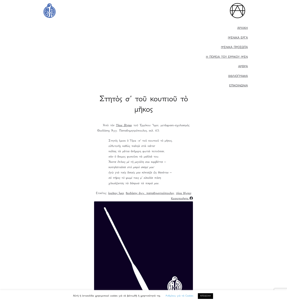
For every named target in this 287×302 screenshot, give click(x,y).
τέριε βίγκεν (183, 193)
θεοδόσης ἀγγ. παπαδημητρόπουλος (150, 193)
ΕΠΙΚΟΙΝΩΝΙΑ (238, 86)
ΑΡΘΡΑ (243, 66)
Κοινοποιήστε (182, 198)
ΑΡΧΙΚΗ (242, 28)
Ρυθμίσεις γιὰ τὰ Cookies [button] (179, 296)
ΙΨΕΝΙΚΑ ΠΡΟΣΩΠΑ (234, 47)
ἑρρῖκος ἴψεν (116, 193)
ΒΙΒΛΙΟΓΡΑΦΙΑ (238, 76)
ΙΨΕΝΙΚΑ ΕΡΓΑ (238, 38)
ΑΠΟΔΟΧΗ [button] (205, 296)
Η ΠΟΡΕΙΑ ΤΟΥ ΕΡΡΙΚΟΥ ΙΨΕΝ (227, 57)
